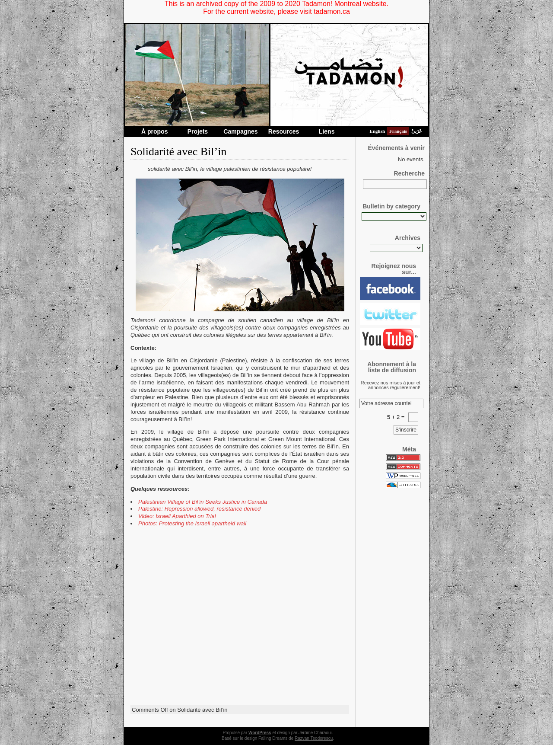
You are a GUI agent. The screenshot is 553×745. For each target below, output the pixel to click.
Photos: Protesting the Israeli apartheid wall (192, 523)
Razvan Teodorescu (314, 738)
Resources (283, 131)
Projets (198, 131)
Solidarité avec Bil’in (178, 151)
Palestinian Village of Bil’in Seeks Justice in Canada (202, 502)
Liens (327, 131)
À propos (154, 131)
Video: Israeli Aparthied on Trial (177, 516)
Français (398, 131)
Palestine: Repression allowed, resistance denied (199, 508)
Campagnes (240, 131)
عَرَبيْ (416, 131)
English (377, 131)
